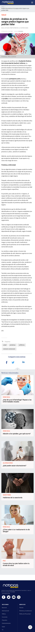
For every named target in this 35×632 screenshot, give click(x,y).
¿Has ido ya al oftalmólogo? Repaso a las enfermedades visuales (17, 400)
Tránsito (21, 607)
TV (2, 630)
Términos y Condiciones (25, 610)
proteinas (12, 345)
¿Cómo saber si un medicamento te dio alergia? (16, 530)
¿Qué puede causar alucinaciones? (14, 465)
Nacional (4, 607)
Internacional (5, 610)
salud (4, 345)
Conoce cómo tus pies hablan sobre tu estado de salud (16, 564)
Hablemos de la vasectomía (12, 497)
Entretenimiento (6, 623)
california (21, 345)
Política (4, 614)
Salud (2, 6)
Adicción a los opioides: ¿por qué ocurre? (17, 433)
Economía (4, 617)
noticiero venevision (9, 349)
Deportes (4, 620)
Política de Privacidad (25, 614)
